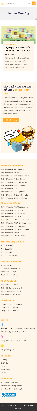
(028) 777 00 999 (20, 341)
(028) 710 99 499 (7, 341)
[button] (34, 3)
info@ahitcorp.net (7, 350)
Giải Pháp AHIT (10, 44)
